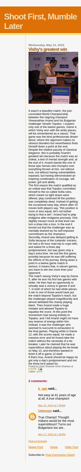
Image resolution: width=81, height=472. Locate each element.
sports (39, 371)
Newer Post (36, 447)
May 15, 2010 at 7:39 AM (51, 405)
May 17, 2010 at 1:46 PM (51, 434)
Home (54, 447)
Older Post (71, 447)
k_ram (42, 388)
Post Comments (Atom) (60, 454)
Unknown (45, 411)
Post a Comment (38, 441)
